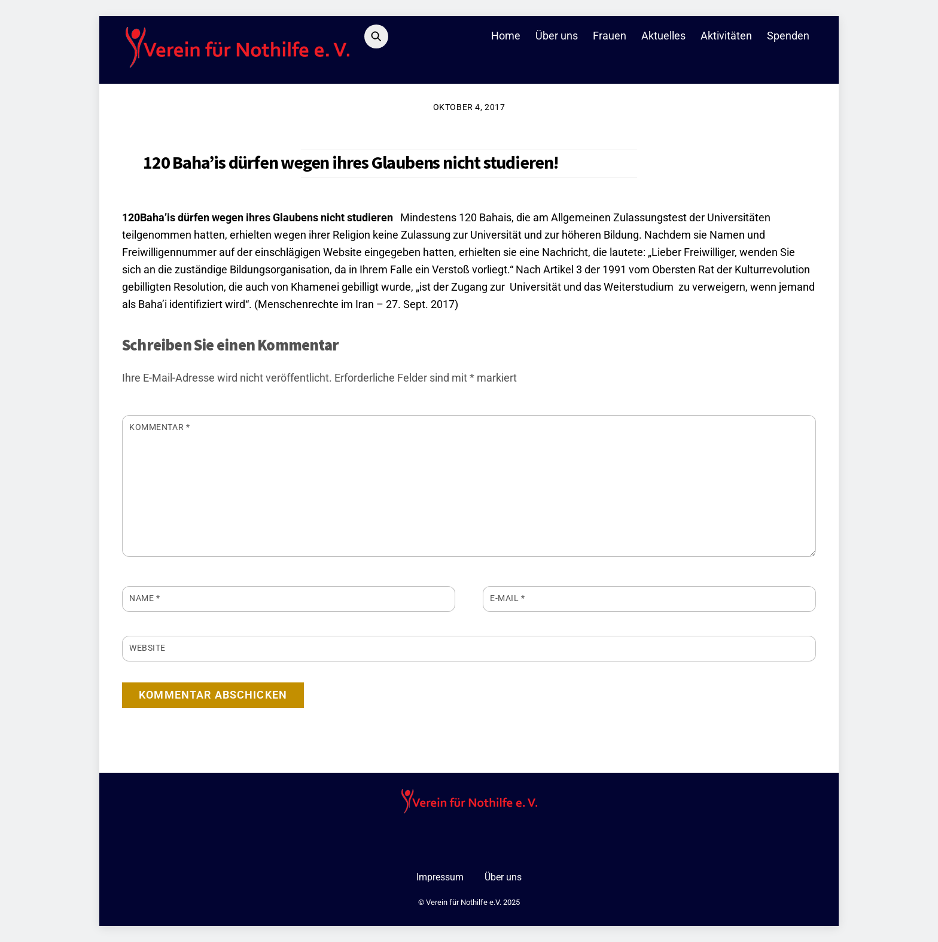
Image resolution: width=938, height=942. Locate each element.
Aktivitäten (726, 36)
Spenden (788, 36)
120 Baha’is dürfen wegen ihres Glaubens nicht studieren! (350, 162)
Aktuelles (663, 36)
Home (505, 36)
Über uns (556, 36)
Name (144, 598)
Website (147, 648)
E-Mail (507, 598)
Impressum (440, 877)
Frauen (609, 36)
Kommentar (159, 427)
